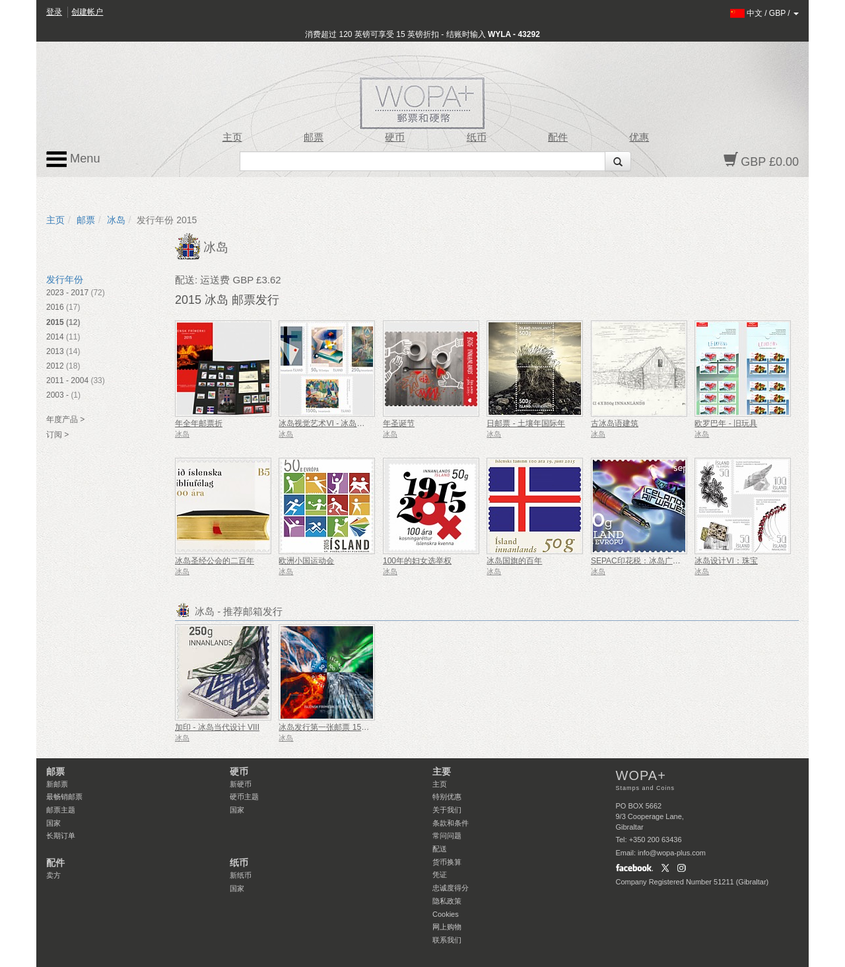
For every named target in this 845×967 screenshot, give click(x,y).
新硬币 (241, 784)
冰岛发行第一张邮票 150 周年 (331, 727)
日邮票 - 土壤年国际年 (526, 423)
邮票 (313, 137)
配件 (558, 137)
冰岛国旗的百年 (514, 560)
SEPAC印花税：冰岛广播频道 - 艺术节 (659, 560)
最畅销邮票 (64, 797)
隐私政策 (446, 901)
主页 (232, 137)
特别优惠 (446, 797)
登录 (54, 12)
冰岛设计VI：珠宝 (725, 560)
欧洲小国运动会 (306, 560)
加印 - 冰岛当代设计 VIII (217, 727)
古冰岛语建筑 (614, 423)
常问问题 (446, 836)
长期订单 (60, 836)
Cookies (445, 914)
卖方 (53, 875)
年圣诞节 (399, 423)
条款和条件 (450, 823)
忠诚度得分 (450, 888)
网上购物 (446, 927)
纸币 (477, 137)
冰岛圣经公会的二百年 (214, 560)
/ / (764, 13)
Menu (73, 159)
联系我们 (446, 940)
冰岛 (116, 220)
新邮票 (57, 784)
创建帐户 (87, 12)
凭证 (439, 874)
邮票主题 (60, 810)
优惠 (639, 137)
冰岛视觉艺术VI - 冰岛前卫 (325, 423)
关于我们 (446, 810)
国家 (53, 823)
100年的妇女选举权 (417, 560)
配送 (439, 849)
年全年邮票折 (198, 423)
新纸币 (241, 875)
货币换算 (446, 862)
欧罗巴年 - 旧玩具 (725, 423)
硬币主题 (244, 797)
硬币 (395, 137)
